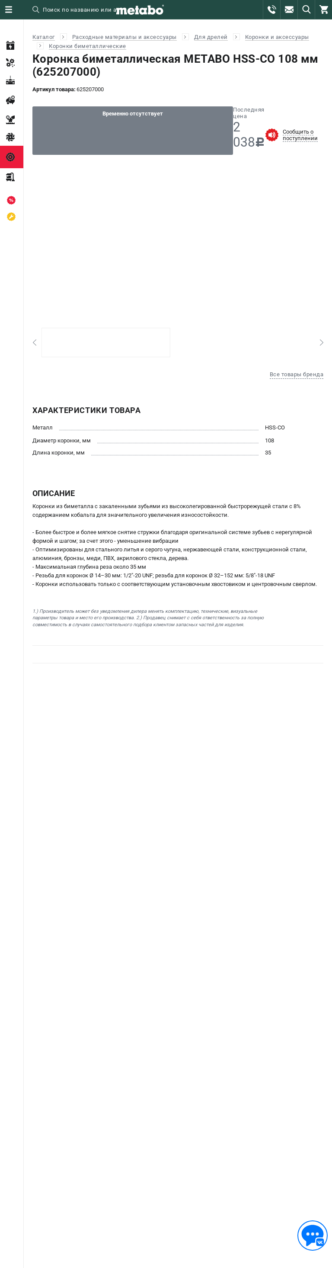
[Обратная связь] (312, 1235)
